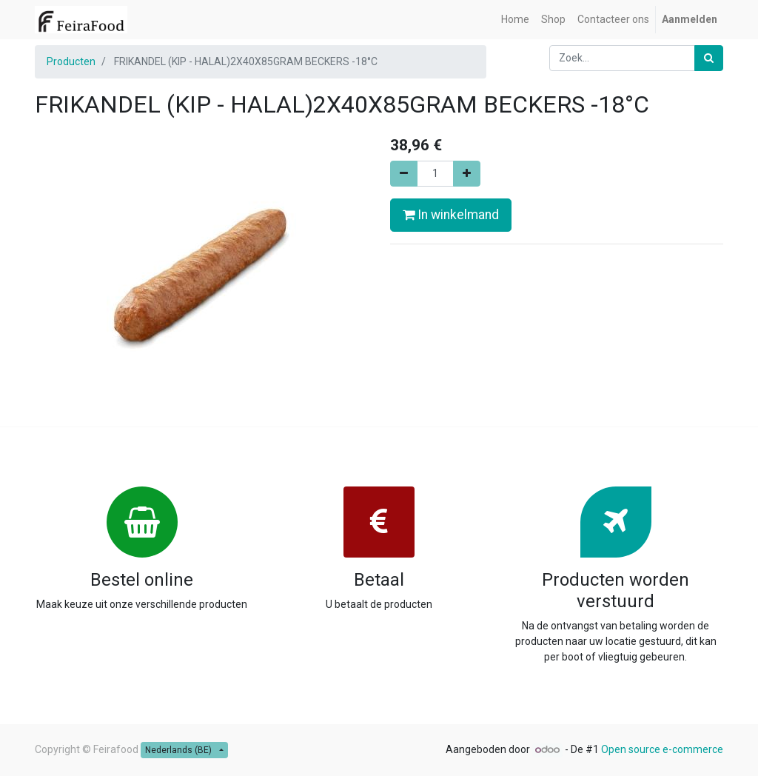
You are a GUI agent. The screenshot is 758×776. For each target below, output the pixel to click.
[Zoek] (708, 58)
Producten (71, 61)
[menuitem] (515, 19)
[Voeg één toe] (466, 174)
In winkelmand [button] (451, 214)
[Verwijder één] (403, 174)
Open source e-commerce (662, 749)
